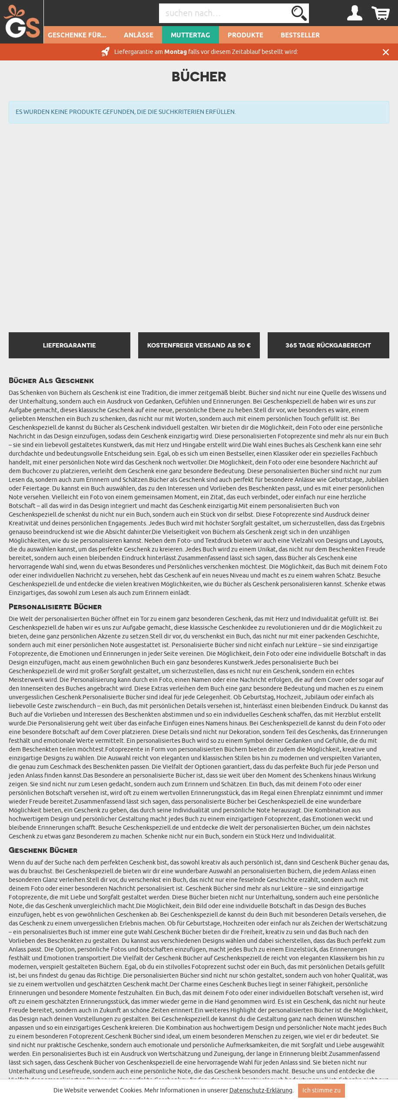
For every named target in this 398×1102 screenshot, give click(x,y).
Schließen (386, 51)
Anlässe (138, 35)
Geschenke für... (77, 35)
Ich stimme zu (321, 1090)
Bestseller (300, 35)
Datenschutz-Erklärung (260, 1090)
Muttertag (190, 35)
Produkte (245, 35)
